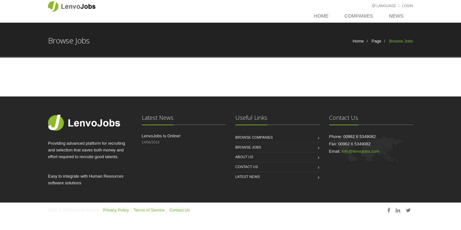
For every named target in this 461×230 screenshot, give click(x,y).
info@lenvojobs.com (360, 151)
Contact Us (179, 210)
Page (375, 41)
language (386, 6)
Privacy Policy (116, 210)
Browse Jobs (248, 147)
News (396, 16)
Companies (358, 16)
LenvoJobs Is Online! (161, 136)
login (407, 6)
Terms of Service (150, 210)
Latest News (247, 177)
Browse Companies (254, 137)
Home (321, 16)
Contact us (246, 167)
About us (244, 157)
